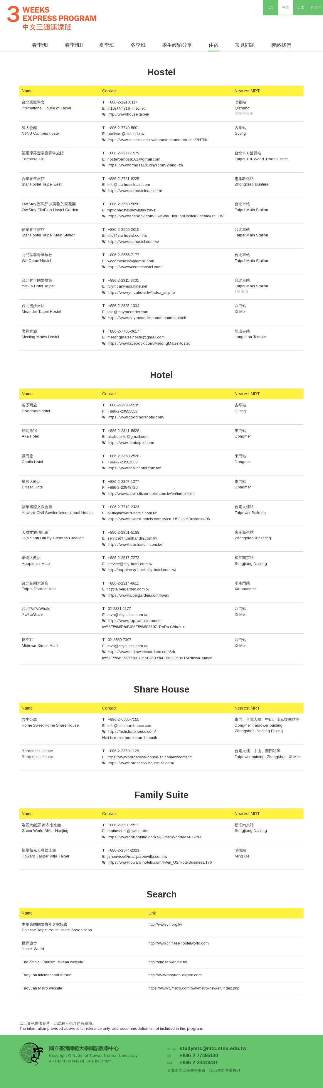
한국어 (315, 7)
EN (270, 7)
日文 (300, 7)
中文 (285, 7)
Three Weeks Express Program (57, 15)
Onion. (106, 1061)
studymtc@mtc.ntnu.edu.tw (212, 1048)
